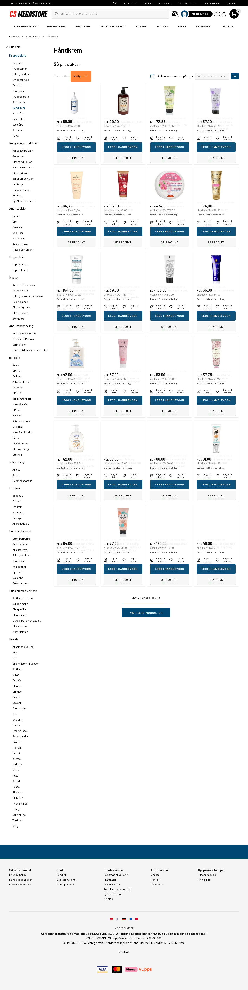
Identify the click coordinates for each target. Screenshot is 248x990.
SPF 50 (16, 409)
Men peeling (19, 566)
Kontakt (156, 879)
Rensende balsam (22, 150)
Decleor (16, 702)
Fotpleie (14, 488)
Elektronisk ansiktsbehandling (30, 350)
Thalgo (16, 809)
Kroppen (17, 387)
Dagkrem (17, 232)
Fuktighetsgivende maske (27, 296)
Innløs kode (165, 3)
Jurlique (17, 764)
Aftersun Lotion (21, 381)
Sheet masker (20, 312)
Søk (234, 76)
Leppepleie (16, 257)
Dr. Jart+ (17, 719)
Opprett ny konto (211, 3)
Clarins (16, 685)
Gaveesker (18, 119)
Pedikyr (16, 518)
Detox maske (20, 290)
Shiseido (17, 792)
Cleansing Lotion (22, 161)
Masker (14, 277)
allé (14, 657)
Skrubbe (17, 195)
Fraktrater (110, 879)
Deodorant (18, 91)
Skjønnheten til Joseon (25, 663)
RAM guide (204, 879)
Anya (15, 652)
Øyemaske (18, 318)
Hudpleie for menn (21, 531)
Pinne (15, 437)
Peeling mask (20, 301)
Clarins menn (19, 615)
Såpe (15, 135)
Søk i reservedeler (187, 3)
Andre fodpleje (20, 523)
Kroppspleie (17, 55)
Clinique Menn (20, 609)
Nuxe (15, 775)
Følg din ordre (112, 884)
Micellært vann (20, 173)
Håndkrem (18, 107)
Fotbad (16, 501)
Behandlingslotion (22, 178)
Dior (14, 714)
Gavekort (147, 3)
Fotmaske (18, 512)
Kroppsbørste (20, 96)
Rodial (16, 781)
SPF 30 (16, 393)
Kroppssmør (19, 68)
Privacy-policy (17, 874)
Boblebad (18, 130)
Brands (13, 639)
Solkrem (17, 376)
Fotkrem (17, 506)
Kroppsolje (18, 102)
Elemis (16, 725)
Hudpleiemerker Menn (23, 590)
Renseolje (17, 156)
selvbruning (16, 462)
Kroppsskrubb (20, 79)
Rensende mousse (22, 167)
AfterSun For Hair (22, 432)
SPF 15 (16, 370)
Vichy (15, 826)
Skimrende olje (20, 449)
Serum (16, 216)
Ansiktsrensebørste (24, 333)
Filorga (16, 747)
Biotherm (17, 669)
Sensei (16, 786)
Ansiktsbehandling (21, 326)
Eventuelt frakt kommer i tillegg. (71, 150)
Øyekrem (17, 227)
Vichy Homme (20, 631)
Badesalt (17, 63)
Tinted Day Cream (22, 249)
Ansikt (16, 365)
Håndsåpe (18, 113)
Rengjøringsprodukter (23, 143)
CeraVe (16, 680)
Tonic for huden (21, 189)
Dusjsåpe (17, 124)
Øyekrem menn (20, 583)
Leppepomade (20, 264)
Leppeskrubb (20, 270)
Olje (14, 221)
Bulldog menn (20, 603)
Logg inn (231, 3)
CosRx (16, 697)
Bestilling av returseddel (118, 889)
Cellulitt (17, 85)
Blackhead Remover (23, 339)
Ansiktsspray (20, 244)
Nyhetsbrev (157, 884)
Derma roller (19, 344)
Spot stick (18, 572)
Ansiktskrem (19, 549)
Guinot (16, 753)
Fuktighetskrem (21, 74)
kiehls (15, 770)
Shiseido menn (20, 626)
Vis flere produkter (146, 612)
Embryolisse (19, 730)
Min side (108, 898)
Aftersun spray (21, 421)
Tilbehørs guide (207, 874)
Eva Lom (17, 742)
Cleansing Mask (21, 307)
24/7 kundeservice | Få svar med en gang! (32, 3)
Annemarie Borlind (23, 646)
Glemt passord (65, 884)
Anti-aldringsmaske (24, 284)
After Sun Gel (20, 404)
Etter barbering (21, 538)
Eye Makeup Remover (24, 201)
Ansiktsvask (19, 544)
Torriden (17, 820)
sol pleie (14, 357)
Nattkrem (18, 238)
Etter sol (17, 454)
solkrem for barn (22, 398)
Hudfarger (18, 184)
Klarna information (20, 884)
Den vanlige (19, 814)
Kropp (16, 475)
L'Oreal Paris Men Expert (26, 620)
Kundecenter (130, 3)
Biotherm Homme (22, 598)
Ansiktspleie (17, 208)
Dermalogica (19, 708)
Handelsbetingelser (20, 879)
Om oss (155, 874)
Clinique (17, 691)
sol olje (16, 415)
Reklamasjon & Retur (116, 874)
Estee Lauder (20, 736)
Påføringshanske (22, 480)
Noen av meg (20, 803)
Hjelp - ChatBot (113, 894)
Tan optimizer (20, 443)
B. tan (15, 674)
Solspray (17, 426)
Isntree (16, 758)
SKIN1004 (18, 798)
